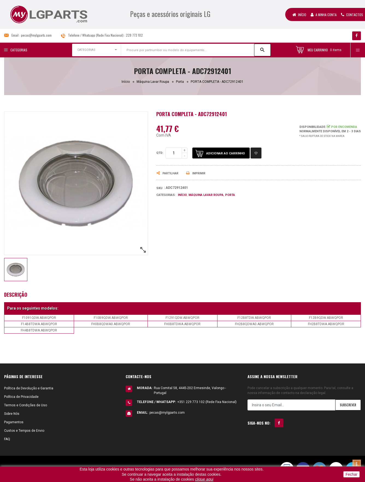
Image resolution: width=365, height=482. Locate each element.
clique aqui (204, 479)
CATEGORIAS (86, 50)
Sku (159, 188)
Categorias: (166, 195)
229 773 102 (134, 35)
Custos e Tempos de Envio (24, 431)
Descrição (15, 294)
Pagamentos (13, 422)
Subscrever (347, 404)
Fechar (352, 474)
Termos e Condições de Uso (25, 405)
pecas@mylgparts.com (36, 35)
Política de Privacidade (21, 397)
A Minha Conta (324, 14)
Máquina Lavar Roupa (206, 195)
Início (299, 14)
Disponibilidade (312, 127)
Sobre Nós (11, 414)
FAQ (7, 439)
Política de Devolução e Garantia (28, 388)
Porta (230, 195)
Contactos (352, 14)
